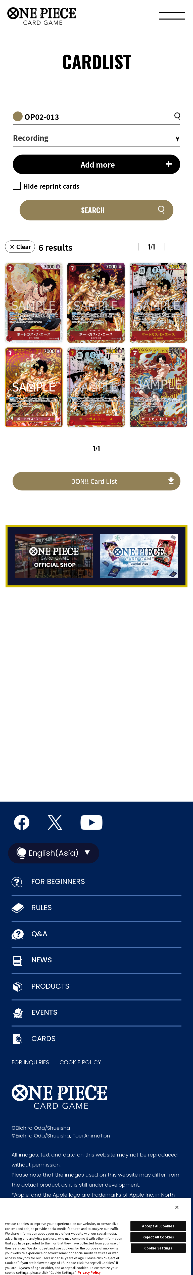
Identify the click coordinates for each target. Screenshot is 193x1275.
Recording (31, 138)
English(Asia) (54, 853)
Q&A (39, 934)
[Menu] (172, 17)
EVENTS (44, 1012)
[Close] (176, 1207)
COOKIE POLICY (80, 1062)
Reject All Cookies (158, 1237)
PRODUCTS (50, 986)
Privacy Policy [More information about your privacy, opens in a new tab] (89, 1272)
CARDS (43, 1039)
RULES (41, 908)
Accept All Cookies (158, 1226)
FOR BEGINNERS (58, 881)
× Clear (20, 246)
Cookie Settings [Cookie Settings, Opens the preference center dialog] (158, 1248)
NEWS (41, 960)
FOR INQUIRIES (30, 1062)
